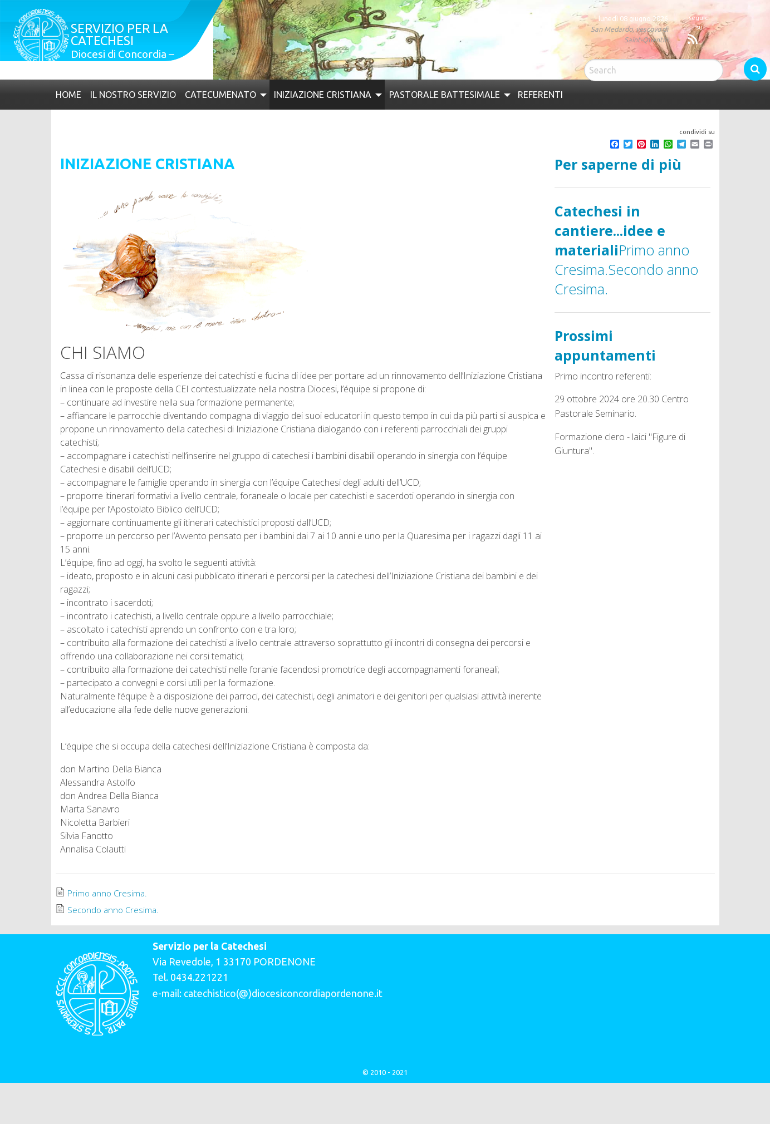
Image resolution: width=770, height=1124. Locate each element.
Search (755, 69)
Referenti (540, 95)
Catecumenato (220, 95)
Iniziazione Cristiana (322, 95)
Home (68, 95)
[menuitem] (68, 95)
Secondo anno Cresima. (114, 909)
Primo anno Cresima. (108, 893)
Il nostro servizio (133, 95)
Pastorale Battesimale (444, 95)
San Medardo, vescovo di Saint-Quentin (629, 34)
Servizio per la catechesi (119, 34)
